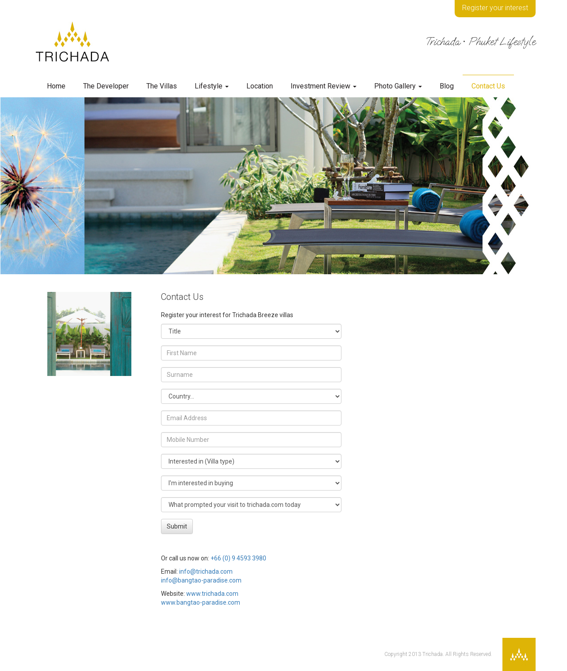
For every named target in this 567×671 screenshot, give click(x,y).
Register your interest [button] (495, 8)
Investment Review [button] (323, 86)
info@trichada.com (206, 571)
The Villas (161, 86)
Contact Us (488, 86)
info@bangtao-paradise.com (201, 580)
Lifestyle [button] (212, 86)
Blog (447, 86)
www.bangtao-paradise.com (200, 602)
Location (259, 86)
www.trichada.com (212, 593)
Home (56, 86)
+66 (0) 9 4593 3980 (238, 558)
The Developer (106, 86)
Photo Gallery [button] (398, 86)
